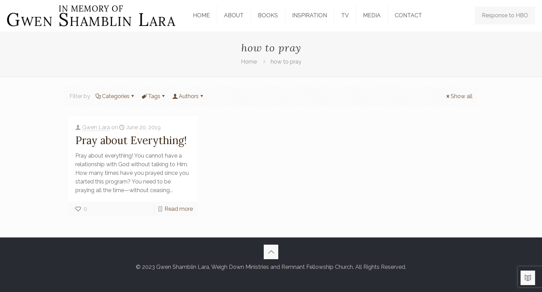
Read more (179, 209)
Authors (188, 96)
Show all (459, 96)
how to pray (286, 61)
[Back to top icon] (271, 252)
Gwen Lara (96, 127)
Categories (115, 96)
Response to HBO (505, 15)
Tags (153, 96)
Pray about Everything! (131, 140)
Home (249, 61)
